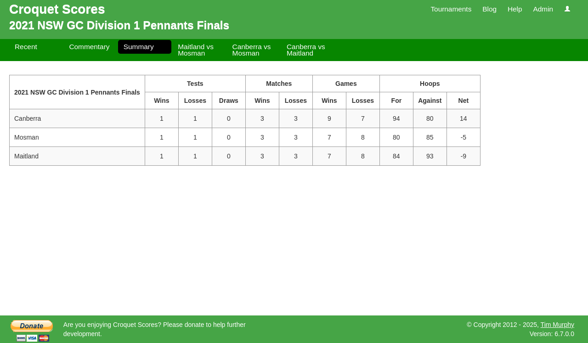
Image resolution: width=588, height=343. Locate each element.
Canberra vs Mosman (251, 50)
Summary (139, 47)
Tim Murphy (557, 324)
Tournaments (450, 9)
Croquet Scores (57, 9)
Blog (489, 9)
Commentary (89, 47)
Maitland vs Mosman (196, 50)
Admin (543, 9)
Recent (26, 47)
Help (515, 9)
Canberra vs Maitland (306, 50)
